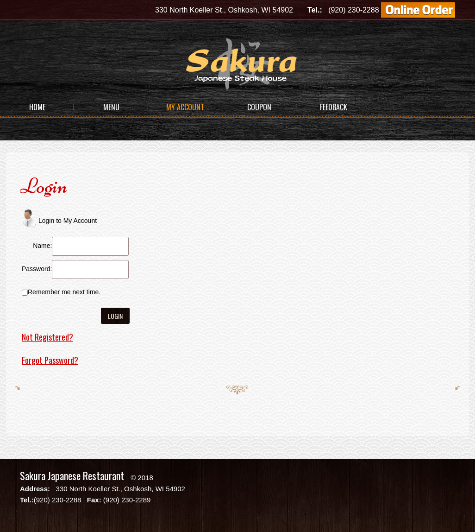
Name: (42, 245)
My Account (185, 107)
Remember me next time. (64, 292)
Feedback (333, 107)
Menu (111, 107)
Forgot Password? (50, 360)
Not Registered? (47, 337)
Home (37, 107)
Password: (37, 268)
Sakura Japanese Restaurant (72, 475)
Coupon (259, 107)
